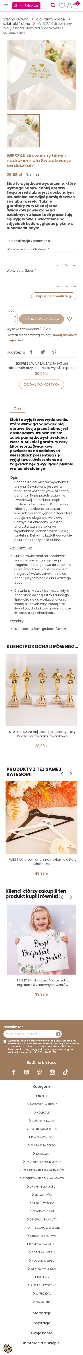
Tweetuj (42, 352)
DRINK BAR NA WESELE (43, 1244)
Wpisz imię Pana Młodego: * (28, 249)
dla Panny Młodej (43, 1137)
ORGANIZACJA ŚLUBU (43, 1129)
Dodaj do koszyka (41, 319)
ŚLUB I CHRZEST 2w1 (43, 1285)
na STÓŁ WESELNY (43, 1203)
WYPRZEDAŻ (43, 1293)
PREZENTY (43, 1277)
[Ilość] (12, 319)
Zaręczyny (43, 1154)
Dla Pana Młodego (43, 1145)
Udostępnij (31, 352)
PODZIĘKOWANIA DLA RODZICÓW (43, 1170)
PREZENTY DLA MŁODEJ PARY (43, 1162)
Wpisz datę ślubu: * (21, 270)
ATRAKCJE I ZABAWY (43, 1236)
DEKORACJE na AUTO (43, 1219)
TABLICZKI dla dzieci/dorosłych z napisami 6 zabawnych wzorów (43, 982)
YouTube (26, 1072)
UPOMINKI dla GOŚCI (43, 1186)
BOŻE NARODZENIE (43, 1121)
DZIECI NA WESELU (43, 1252)
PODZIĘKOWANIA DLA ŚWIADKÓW (43, 1178)
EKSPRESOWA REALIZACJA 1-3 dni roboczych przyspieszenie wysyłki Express (41, 365)
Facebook (13, 1072)
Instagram (52, 1072)
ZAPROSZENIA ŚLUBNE (43, 1104)
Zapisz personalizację (54, 296)
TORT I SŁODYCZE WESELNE (43, 1228)
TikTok (65, 1072)
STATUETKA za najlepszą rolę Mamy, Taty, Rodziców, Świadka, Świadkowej (42, 733)
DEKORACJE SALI (43, 1211)
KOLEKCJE (43, 1112)
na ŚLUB (43, 1096)
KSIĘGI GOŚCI (43, 1195)
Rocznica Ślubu (43, 1261)
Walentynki (43, 1302)
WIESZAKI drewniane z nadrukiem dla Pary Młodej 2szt (42, 861)
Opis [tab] (18, 408)
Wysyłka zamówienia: (23, 329)
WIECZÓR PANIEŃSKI (43, 1269)
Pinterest (54, 352)
